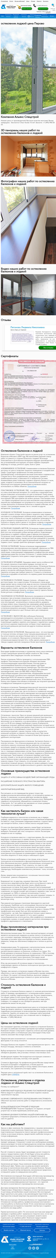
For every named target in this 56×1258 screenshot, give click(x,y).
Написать (42, 1230)
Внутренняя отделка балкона (16, 16)
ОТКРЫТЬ (15, 1075)
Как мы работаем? (20, 1)
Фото (2, 16)
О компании (4, 1)
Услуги (11, 1)
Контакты (45, 1)
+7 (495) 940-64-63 (42, 5)
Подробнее (32, 486)
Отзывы (33, 1)
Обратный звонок (43, 8)
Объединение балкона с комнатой (37, 16)
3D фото (52, 16)
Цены (27, 1)
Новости (39, 1)
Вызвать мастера (26, 8)
